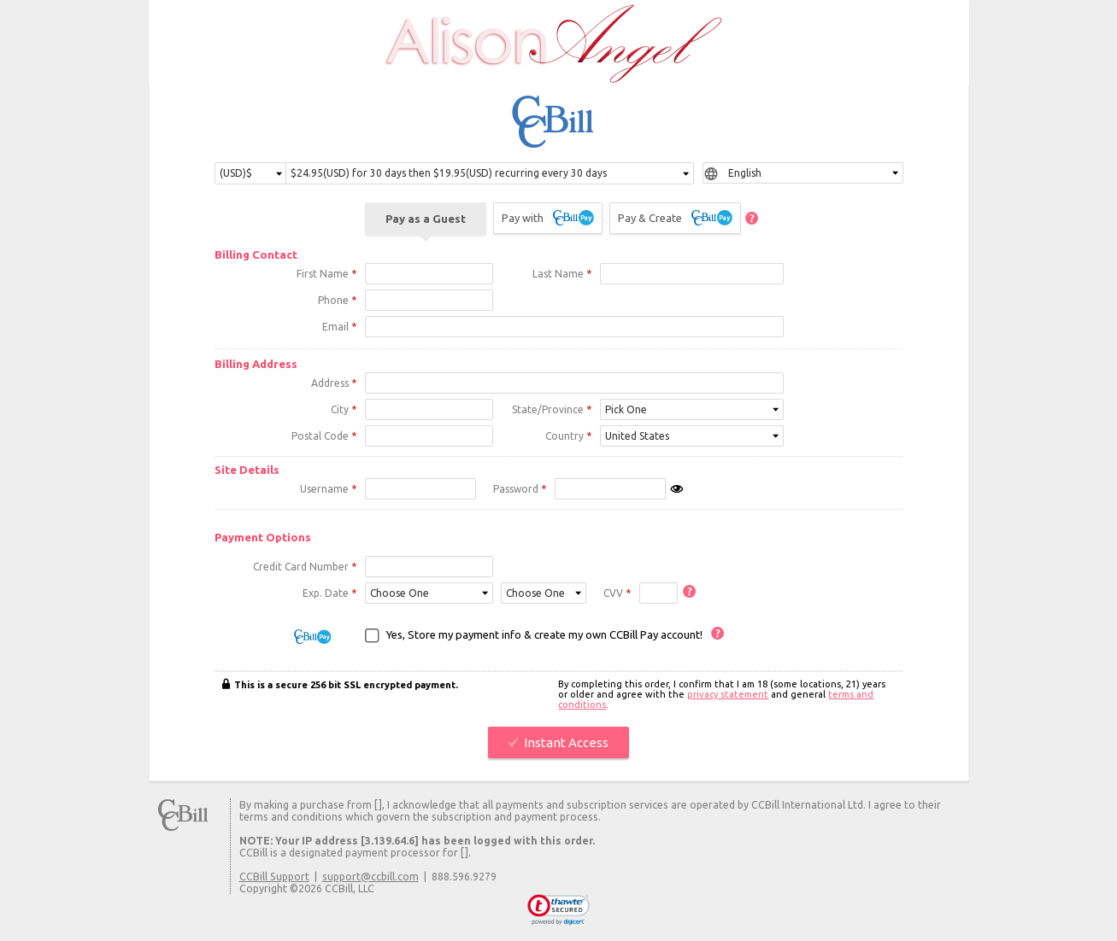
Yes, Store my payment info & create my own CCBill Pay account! (544, 637)
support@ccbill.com (370, 879)
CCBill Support (274, 879)
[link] (558, 913)
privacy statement (727, 697)
